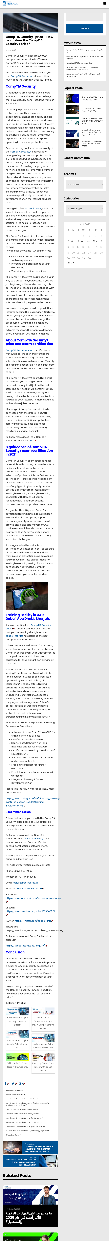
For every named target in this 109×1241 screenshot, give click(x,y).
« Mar (70, 263)
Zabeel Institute (14, 636)
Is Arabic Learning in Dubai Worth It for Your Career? (84, 57)
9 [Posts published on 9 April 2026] (89, 241)
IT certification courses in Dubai (18, 1131)
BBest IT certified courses (15, 1094)
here (32, 440)
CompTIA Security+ (21, 76)
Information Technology (15, 1090)
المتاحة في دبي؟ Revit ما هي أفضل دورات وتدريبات (84, 51)
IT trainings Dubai (13, 1135)
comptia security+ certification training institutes (24, 1122)
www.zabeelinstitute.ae (30, 888)
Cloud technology (33, 838)
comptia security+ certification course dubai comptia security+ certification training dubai (28, 1104)
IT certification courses (36, 1126)
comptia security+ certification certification (22, 1099)
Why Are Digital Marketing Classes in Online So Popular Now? (82, 68)
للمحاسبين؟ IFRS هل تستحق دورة (79, 63)
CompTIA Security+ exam (20, 350)
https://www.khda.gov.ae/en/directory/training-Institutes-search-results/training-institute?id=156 (33, 802)
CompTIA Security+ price (16, 1126)
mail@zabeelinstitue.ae (25, 882)
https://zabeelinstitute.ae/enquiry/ (26, 945)
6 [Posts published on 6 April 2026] (73, 241)
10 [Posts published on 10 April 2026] (95, 241)
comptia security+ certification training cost (22, 1114)
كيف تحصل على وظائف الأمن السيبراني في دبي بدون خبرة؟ (83, 75)
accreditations (33, 208)
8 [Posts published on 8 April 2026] (83, 241)
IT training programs (40, 1131)
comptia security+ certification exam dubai (22, 1109)
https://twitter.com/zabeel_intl (34, 921)
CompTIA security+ (21, 151)
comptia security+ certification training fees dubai (24, 1118)
